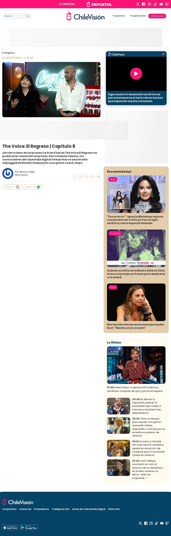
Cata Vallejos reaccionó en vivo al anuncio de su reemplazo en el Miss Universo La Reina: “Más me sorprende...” (147, 469)
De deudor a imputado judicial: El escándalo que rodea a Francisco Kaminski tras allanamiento (146, 406)
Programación (138, 16)
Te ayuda (115, 233)
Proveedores (41, 509)
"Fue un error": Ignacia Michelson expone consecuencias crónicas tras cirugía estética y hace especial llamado (135, 220)
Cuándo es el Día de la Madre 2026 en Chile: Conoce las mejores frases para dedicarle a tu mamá (136, 274)
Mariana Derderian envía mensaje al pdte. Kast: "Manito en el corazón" (136, 326)
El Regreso (8, 52)
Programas (119, 16)
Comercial (25, 509)
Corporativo (9, 509)
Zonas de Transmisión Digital (88, 509)
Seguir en (12, 187)
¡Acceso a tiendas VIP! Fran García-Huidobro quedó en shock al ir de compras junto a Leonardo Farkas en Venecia (148, 448)
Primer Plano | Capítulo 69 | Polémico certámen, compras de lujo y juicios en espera (135, 389)
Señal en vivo (157, 16)
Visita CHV (114, 509)
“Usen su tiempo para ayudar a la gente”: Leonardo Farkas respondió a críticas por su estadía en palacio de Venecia (148, 427)
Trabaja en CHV (60, 509)
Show (112, 179)
